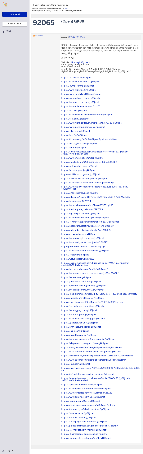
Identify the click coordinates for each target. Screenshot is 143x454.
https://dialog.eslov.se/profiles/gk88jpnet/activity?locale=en (91, 348)
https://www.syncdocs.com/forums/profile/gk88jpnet (88, 339)
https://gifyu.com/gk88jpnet (75, 131)
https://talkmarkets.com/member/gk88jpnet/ (84, 430)
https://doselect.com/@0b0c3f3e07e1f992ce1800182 (89, 162)
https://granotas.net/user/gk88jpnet (79, 323)
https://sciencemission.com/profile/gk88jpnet (84, 179)
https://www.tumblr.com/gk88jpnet (79, 90)
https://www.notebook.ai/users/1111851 (81, 107)
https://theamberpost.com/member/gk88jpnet (84, 434)
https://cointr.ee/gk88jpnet (75, 331)
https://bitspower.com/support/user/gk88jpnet (85, 344)
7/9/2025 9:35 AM (77, 37)
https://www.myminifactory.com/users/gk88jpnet (86, 389)
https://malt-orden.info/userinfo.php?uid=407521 (86, 230)
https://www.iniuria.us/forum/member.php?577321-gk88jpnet (91, 123)
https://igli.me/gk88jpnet (74, 148)
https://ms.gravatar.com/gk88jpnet (79, 234)
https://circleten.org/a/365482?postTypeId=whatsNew (89, 140)
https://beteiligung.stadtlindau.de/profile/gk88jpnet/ (87, 226)
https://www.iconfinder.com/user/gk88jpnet (83, 397)
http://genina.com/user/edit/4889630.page (83, 247)
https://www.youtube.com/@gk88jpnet (80, 82)
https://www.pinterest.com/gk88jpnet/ (80, 98)
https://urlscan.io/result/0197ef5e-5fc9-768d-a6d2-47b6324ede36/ (95, 197)
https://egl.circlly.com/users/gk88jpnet (80, 214)
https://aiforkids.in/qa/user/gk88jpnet (80, 193)
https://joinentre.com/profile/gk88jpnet (81, 282)
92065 (43, 23)
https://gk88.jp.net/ (80, 63)
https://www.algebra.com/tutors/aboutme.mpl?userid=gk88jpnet (93, 360)
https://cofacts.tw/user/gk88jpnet (78, 418)
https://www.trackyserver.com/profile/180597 (84, 243)
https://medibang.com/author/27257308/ (82, 290)
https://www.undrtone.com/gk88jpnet (80, 102)
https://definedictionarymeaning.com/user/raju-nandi (87, 374)
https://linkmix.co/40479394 (76, 201)
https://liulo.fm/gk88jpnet (74, 135)
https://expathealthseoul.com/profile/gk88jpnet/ (85, 251)
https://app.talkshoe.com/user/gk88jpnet (82, 385)
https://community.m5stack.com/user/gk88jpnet (85, 409)
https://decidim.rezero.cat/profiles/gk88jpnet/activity (88, 405)
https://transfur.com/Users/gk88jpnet (80, 401)
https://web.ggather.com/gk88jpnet (79, 166)
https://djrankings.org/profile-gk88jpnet (81, 327)
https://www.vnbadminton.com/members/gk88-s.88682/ (90, 273)
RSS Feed (39, 36)
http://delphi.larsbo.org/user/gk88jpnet (80, 175)
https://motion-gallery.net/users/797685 (82, 210)
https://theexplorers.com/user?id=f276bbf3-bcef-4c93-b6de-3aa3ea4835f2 (99, 294)
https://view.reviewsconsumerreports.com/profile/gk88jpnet (91, 352)
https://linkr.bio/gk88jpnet (74, 111)
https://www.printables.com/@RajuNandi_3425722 (86, 393)
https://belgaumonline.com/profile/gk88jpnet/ (84, 269)
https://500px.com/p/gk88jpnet (77, 86)
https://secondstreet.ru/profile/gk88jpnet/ (82, 306)
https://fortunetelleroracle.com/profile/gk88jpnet (86, 438)
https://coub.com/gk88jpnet (75, 364)
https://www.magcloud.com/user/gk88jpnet (83, 127)
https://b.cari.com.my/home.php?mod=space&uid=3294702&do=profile (97, 356)
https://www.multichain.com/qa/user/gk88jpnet (85, 218)
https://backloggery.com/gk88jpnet (79, 311)
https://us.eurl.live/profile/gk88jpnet (79, 335)
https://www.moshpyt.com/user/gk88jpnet (82, 238)
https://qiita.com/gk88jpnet (75, 119)
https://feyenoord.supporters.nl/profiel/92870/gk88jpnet (90, 222)
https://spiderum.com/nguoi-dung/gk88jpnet (83, 286)
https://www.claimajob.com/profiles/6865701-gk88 (87, 205)
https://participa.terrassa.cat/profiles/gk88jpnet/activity (89, 426)
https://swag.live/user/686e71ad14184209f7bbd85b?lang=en (92, 302)
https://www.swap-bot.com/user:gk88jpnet (82, 158)
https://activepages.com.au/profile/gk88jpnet (84, 422)
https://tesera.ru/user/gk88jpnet (77, 414)
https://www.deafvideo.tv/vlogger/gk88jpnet (83, 319)
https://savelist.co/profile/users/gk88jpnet (82, 298)
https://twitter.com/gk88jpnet (76, 78)
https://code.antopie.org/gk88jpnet (79, 315)
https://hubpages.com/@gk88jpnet (79, 144)
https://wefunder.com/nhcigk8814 (78, 259)
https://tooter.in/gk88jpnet (75, 255)
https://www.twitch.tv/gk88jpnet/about (81, 94)
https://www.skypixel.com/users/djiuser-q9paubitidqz (87, 183)
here (66, 9)
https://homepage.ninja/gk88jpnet (78, 170)
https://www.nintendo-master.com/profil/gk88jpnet (87, 115)
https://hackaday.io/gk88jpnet (76, 278)
